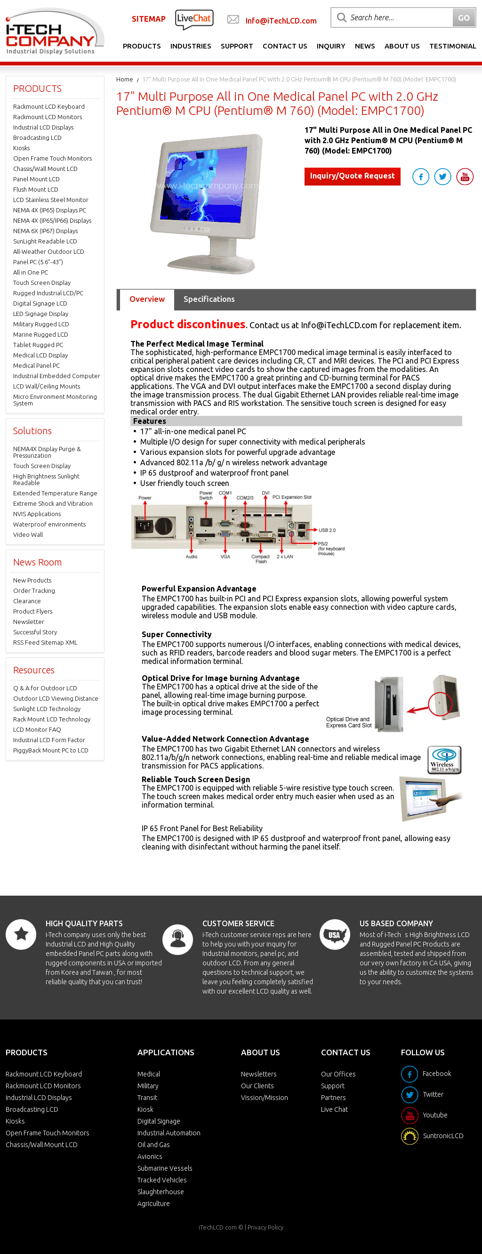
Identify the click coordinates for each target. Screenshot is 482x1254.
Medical (148, 1074)
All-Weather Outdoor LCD (48, 251)
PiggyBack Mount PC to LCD (50, 750)
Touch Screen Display (42, 282)
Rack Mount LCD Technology (51, 719)
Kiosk (145, 1109)
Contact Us (285, 46)
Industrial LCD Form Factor (49, 739)
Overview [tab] (147, 298)
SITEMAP (149, 19)
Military (148, 1086)
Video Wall (28, 534)
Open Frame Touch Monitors (52, 158)
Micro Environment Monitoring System (55, 399)
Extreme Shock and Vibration (53, 503)
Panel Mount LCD (36, 179)
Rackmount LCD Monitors (47, 116)
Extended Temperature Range (55, 493)
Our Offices (338, 1074)
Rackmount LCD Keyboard (49, 106)
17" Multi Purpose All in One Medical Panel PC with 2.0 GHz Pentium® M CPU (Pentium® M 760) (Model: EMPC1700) (299, 79)
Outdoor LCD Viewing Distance (55, 698)
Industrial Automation (169, 1133)
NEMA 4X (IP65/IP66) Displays (52, 220)
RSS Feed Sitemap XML (45, 642)
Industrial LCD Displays (43, 127)
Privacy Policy (265, 1227)
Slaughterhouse (160, 1192)
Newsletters (259, 1074)
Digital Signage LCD (40, 303)
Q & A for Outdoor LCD (45, 688)
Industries (190, 46)
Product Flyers (32, 611)
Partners (333, 1097)
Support (237, 46)
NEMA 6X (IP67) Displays (45, 230)
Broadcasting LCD (37, 137)
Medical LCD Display (40, 355)
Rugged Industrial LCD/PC (48, 293)
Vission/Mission (264, 1097)
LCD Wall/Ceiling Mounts (46, 386)
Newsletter (28, 621)
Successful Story (35, 632)
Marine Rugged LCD (40, 334)
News (365, 46)
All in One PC (30, 272)
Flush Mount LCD (35, 189)
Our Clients (257, 1086)
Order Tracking (34, 590)
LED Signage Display (40, 313)
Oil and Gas (153, 1145)
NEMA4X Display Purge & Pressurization (47, 452)
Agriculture (153, 1203)
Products (142, 46)
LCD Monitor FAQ (37, 729)
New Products (32, 580)
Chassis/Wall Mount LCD (45, 168)
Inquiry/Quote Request (352, 175)
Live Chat (334, 1109)
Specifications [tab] (209, 298)
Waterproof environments (49, 524)
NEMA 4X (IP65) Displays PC (49, 210)
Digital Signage (158, 1121)
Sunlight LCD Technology (46, 708)
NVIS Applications (37, 513)
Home (124, 79)
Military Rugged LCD (41, 324)
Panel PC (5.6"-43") (38, 262)
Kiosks (21, 148)
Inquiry (331, 46)
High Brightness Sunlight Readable (46, 479)
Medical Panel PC (36, 365)
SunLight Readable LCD (45, 241)
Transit (147, 1097)
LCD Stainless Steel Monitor (50, 199)
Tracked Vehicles (162, 1180)
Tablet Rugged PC (38, 344)
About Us (402, 46)
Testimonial (452, 46)
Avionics (149, 1156)
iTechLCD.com (218, 1227)
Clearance (27, 601)
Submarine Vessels (165, 1168)
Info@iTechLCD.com (281, 20)
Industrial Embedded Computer (56, 375)
